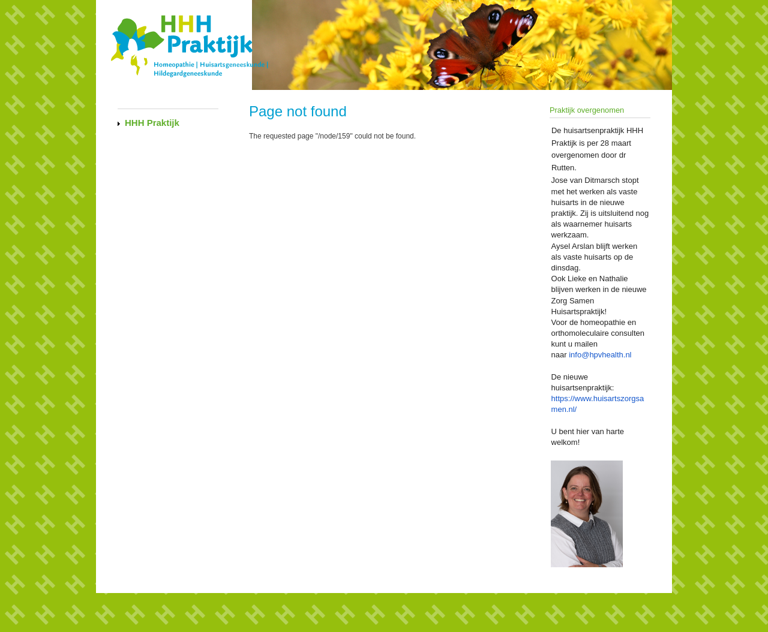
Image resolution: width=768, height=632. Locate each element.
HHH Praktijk (152, 123)
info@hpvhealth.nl (600, 354)
